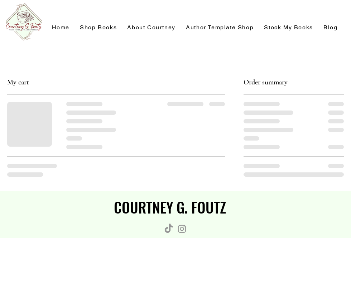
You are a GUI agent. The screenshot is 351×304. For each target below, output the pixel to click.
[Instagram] (182, 229)
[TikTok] (168, 229)
